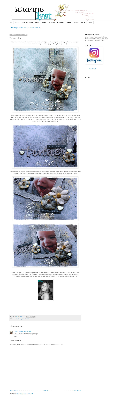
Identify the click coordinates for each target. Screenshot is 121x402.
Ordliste (90, 22)
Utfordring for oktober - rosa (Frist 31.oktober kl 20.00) (25, 27)
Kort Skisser (60, 22)
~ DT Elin (17, 319)
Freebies (83, 22)
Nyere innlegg (14, 390)
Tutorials (75, 22)
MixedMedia (28, 319)
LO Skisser (52, 22)
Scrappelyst (92, 68)
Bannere (44, 22)
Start (11, 22)
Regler (37, 22)
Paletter (69, 22)
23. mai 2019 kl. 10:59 (25, 331)
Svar (15, 336)
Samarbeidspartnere (27, 22)
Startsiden (45, 390)
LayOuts (22, 319)
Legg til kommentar (15, 340)
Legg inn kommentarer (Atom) (25, 393)
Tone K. (16, 331)
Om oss (17, 22)
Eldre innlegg (77, 390)
